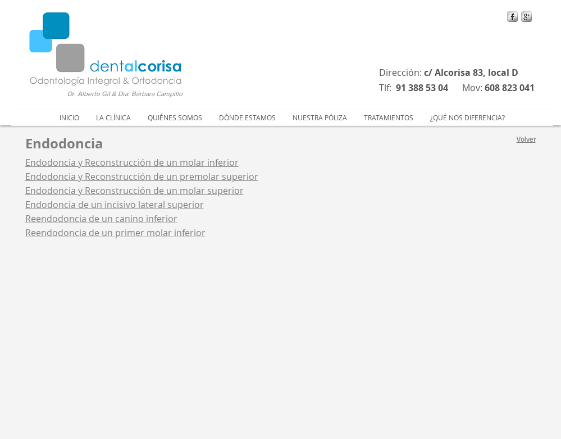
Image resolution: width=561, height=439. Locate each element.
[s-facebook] (512, 16)
